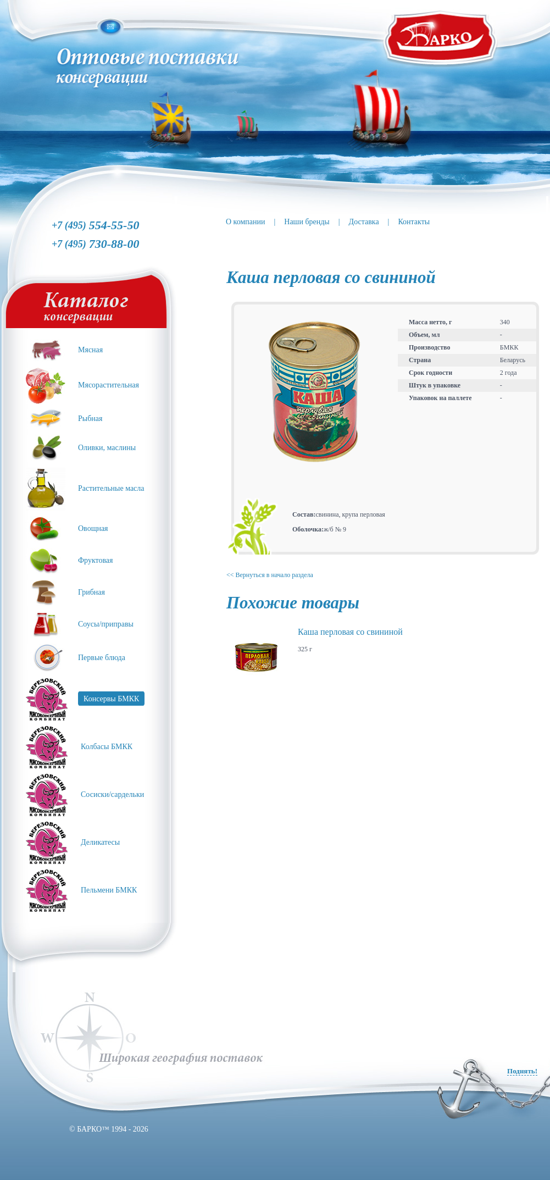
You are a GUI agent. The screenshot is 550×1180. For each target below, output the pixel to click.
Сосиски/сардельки (112, 794)
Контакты (414, 222)
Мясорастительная (108, 385)
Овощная (93, 528)
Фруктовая (95, 560)
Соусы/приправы (106, 624)
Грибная (91, 592)
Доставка (364, 222)
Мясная (90, 350)
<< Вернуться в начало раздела (269, 575)
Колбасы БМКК (106, 747)
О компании (245, 222)
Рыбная (90, 418)
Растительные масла (111, 488)
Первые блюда (101, 657)
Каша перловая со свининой (350, 631)
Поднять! (522, 1071)
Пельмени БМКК (109, 890)
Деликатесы (100, 842)
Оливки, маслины (107, 448)
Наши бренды (306, 222)
